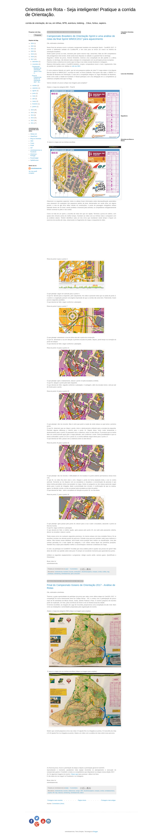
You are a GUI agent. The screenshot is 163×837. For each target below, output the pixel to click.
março (34, 101)
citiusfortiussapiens (87, 571)
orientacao (50, 573)
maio (34, 96)
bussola (71, 571)
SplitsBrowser (34, 160)
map (108, 571)
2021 (32, 49)
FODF (32, 145)
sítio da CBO (76, 66)
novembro (35, 64)
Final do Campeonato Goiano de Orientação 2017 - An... (36, 79)
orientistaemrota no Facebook (36, 151)
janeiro (34, 106)
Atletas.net (33, 134)
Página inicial (82, 800)
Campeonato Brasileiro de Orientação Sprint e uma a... (36, 70)
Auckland (65, 571)
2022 (32, 46)
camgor (78, 790)
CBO (81, 790)
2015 (32, 112)
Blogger (95, 831)
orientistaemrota (65, 573)
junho (34, 93)
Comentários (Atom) (58, 803)
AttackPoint (33, 136)
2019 (32, 54)
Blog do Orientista (35, 138)
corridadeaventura (109, 790)
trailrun (82, 792)
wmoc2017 (77, 573)
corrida (100, 571)
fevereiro (35, 104)
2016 (32, 110)
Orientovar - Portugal (33, 154)
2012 (32, 120)
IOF (53, 792)
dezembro (35, 61)
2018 (32, 56)
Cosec (32, 143)
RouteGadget (34, 158)
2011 (32, 123)
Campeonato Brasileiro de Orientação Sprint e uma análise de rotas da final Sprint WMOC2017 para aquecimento (81, 37)
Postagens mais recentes (55, 800)
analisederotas (59, 571)
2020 (32, 51)
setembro (35, 88)
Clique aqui (74, 774)
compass (94, 571)
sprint (72, 573)
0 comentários (74, 569)
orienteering (57, 573)
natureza (60, 792)
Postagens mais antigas (108, 800)
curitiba (104, 571)
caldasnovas (71, 790)
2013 (32, 118)
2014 (32, 115)
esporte (50, 792)
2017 (32, 59)
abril (33, 98)
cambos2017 (77, 571)
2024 (32, 43)
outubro (34, 85)
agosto (34, 90)
